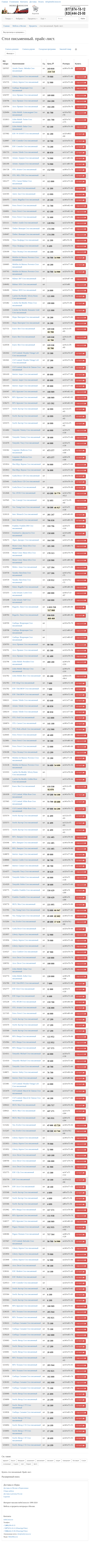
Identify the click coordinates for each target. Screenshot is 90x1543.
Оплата (41, 2)
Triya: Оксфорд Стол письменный (25, 240)
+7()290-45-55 (9, 1525)
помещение (66, 1460)
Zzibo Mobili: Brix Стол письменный (26, 676)
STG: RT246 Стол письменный (24, 1002)
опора (58, 1460)
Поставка (76, 1460)
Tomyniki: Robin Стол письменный (25, 877)
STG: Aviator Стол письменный (24, 169)
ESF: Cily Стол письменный (23, 1172)
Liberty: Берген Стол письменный (25, 76)
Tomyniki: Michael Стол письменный (26, 1054)
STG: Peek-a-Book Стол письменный (26, 729)
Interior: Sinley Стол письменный (25, 1072)
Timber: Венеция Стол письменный (25, 228)
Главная (5, 2)
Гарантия (7, 1497)
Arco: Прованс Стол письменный (25, 95)
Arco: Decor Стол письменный (24, 957)
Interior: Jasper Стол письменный (25, 374)
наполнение (41, 1460)
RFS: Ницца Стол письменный (24, 1036)
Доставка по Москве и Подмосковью (16, 1488)
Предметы (32, 19)
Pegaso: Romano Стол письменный (25, 1227)
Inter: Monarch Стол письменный (25, 514)
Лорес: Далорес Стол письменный (25, 540)
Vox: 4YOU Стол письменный (23, 493)
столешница (7, 1464)
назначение (30, 1460)
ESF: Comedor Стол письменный (25, 141)
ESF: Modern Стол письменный (24, 1271)
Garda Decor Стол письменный (24, 487)
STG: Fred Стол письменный (23, 717)
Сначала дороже (28, 49)
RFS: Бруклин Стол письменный (24, 391)
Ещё (43, 19)
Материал (21, 1460)
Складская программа (47, 49)
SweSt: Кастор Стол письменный (25, 409)
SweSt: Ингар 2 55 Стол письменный (26, 1425)
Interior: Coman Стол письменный (25, 866)
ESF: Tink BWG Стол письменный (25, 983)
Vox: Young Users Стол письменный (26, 507)
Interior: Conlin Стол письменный (25, 860)
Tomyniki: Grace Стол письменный (25, 1066)
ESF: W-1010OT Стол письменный (25, 134)
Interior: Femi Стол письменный (24, 1078)
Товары (9, 19)
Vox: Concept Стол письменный (24, 500)
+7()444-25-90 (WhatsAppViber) (16, 1531)
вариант (5, 1460)
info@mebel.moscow (53, 2)
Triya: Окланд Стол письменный (24, 252)
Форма (28, 1464)
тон (22, 1464)
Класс (13, 1460)
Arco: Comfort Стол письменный (24, 952)
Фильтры (10, 53)
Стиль (83, 1460)
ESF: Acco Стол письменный (23, 1187)
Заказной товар (65, 49)
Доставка (33, 2)
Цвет (35, 1464)
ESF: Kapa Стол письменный (23, 996)
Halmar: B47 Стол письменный (24, 279)
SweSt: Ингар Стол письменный (24, 1340)
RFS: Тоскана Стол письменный (24, 1312)
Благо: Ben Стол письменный (23, 329)
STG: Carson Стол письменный (24, 723)
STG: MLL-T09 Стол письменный (25, 175)
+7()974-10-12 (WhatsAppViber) (16, 1528)
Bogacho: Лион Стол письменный (25, 607)
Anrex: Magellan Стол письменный (25, 200)
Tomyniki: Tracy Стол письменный (25, 443)
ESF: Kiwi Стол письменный (23, 989)
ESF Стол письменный (21, 1179)
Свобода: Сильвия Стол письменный (26, 1323)
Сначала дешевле (12, 49)
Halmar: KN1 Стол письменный (24, 284)
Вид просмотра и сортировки (13, 32)
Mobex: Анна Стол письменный (24, 567)
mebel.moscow (8, 1520)
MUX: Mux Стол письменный (23, 904)
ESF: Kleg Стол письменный (23, 683)
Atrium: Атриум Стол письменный (25, 158)
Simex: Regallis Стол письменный (25, 587)
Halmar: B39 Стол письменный (24, 290)
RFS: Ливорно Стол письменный (25, 837)
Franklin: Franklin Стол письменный (26, 890)
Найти (83, 18)
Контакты (24, 2)
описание (50, 1460)
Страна (15, 1464)
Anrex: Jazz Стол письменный (23, 188)
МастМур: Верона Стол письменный (26, 464)
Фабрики (20, 19)
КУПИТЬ (80, 69)
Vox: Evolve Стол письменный (24, 921)
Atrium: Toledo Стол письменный (25, 152)
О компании (14, 2)
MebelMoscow (13, 1537)
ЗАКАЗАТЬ (81, 77)
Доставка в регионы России (13, 1494)
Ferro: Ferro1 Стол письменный (24, 205)
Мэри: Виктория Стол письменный (25, 317)
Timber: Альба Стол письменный (25, 223)
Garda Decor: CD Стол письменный (25, 476)
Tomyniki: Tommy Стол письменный (26, 430)
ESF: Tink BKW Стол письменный (25, 689)
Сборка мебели (9, 1491)
